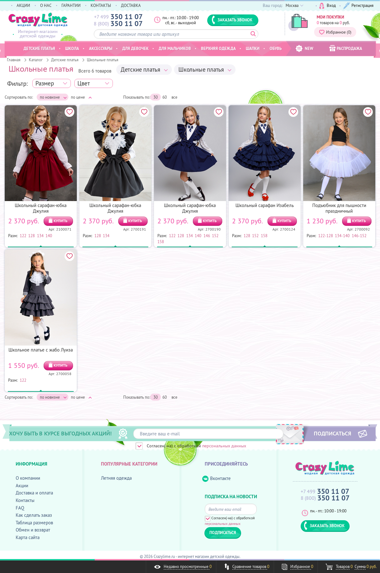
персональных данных (224, 446)
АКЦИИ (23, 5)
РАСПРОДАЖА (345, 48)
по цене (81, 97)
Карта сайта (28, 537)
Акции (22, 485)
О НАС (45, 5)
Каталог (36, 60)
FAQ (20, 508)
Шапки (253, 48)
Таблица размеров (34, 523)
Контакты (25, 500)
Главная (13, 60)
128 (31, 235)
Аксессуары (100, 48)
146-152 (359, 235)
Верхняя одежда (218, 48)
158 (160, 241)
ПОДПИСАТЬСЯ (332, 433)
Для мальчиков (175, 48)
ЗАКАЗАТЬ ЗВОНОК (232, 19)
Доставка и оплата (34, 493)
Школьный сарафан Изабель (264, 205)
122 (23, 235)
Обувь (276, 48)
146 (206, 235)
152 (215, 235)
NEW (304, 48)
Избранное (335, 32)
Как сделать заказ (34, 515)
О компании (28, 478)
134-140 (342, 235)
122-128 (325, 235)
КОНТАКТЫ (101, 5)
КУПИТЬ (60, 220)
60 (164, 97)
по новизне (53, 97)
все (174, 97)
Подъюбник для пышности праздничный (339, 208)
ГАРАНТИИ (71, 5)
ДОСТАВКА (131, 5)
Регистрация (358, 5)
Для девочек (135, 48)
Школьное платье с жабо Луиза (40, 350)
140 (48, 235)
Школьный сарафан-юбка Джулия (40, 208)
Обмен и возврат (33, 530)
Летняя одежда (116, 478)
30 (155, 97)
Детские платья (64, 60)
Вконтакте (216, 478)
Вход (327, 6)
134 (40, 235)
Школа (72, 48)
